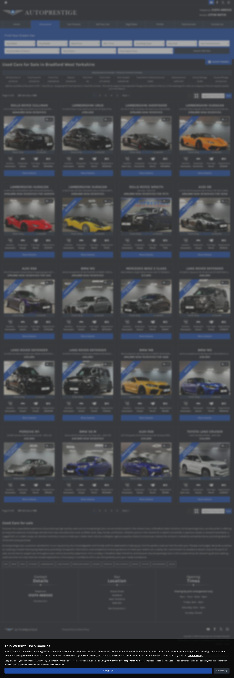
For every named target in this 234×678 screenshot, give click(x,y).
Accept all (108, 670)
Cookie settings (221, 671)
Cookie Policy (195, 655)
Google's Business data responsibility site (122, 661)
